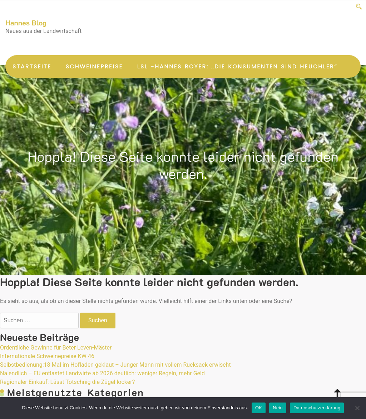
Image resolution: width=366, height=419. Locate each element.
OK (258, 407)
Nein (278, 407)
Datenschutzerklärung (316, 407)
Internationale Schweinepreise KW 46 (47, 356)
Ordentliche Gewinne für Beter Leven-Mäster (56, 347)
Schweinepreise (94, 66)
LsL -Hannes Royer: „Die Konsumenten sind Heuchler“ (237, 66)
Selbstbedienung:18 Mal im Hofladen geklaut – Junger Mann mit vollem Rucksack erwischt (115, 364)
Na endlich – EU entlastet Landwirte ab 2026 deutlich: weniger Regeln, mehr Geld (102, 373)
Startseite (32, 66)
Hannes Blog (25, 22)
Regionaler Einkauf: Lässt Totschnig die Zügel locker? (67, 382)
